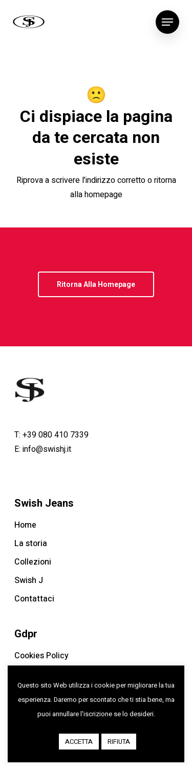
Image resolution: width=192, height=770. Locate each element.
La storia (30, 543)
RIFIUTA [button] (119, 741)
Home (25, 525)
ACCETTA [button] (79, 741)
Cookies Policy (41, 656)
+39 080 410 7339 (56, 435)
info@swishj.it (47, 449)
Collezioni (32, 562)
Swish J (28, 580)
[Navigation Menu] (167, 22)
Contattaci (34, 599)
